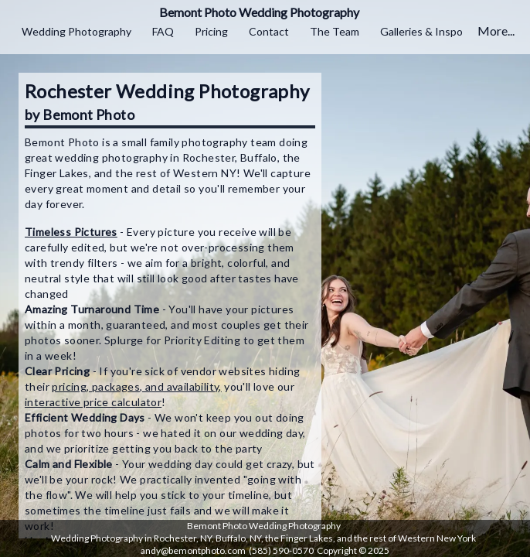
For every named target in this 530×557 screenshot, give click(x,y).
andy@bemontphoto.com (193, 550)
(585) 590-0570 (281, 550)
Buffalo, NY (238, 538)
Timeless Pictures (71, 231)
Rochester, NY (183, 538)
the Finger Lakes (299, 538)
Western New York (437, 538)
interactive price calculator (93, 401)
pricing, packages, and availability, (136, 386)
